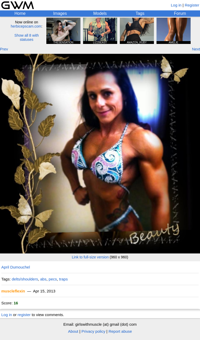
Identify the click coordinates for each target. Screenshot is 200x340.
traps (63, 279)
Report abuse (120, 331)
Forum (180, 13)
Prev (4, 49)
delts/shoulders (25, 279)
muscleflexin (13, 291)
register (24, 314)
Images (60, 13)
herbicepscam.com (26, 26)
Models (100, 13)
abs (43, 279)
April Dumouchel (15, 267)
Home (20, 13)
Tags (140, 13)
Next (196, 49)
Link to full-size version (90, 257)
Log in (176, 5)
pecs (53, 279)
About (73, 331)
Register (192, 5)
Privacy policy (93, 331)
